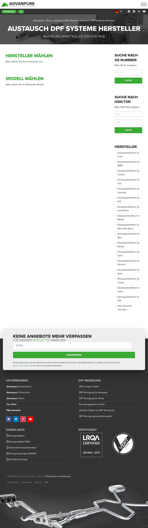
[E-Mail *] (72, 345)
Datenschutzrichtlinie (21, 366)
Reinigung (9, 11)
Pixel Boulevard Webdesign (58, 476)
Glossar (38, 482)
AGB (46, 482)
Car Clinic (12, 404)
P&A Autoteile (14, 410)
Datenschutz (13, 482)
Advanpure (19, 386)
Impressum (27, 482)
